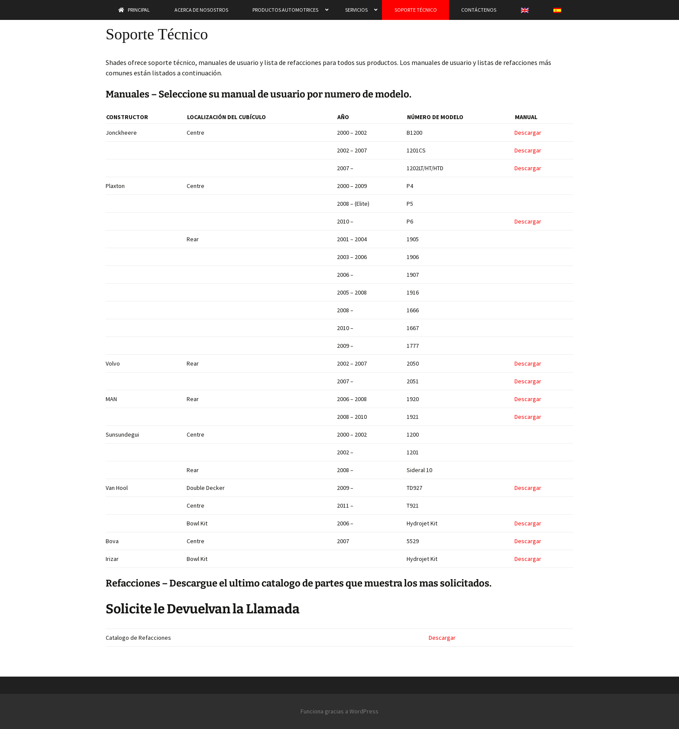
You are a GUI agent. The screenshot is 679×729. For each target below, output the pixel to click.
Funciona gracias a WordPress (339, 711)
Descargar (527, 132)
